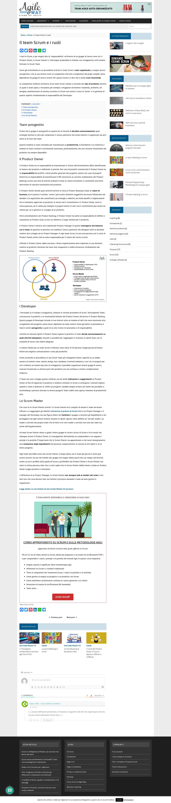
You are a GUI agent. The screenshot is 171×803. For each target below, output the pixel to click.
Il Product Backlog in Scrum (136, 195)
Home (23, 35)
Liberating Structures (118, 244)
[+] (63, 687)
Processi (113, 249)
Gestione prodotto (117, 229)
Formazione (114, 223)
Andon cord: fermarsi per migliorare (35, 767)
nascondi (35, 104)
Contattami (71, 757)
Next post (72, 617)
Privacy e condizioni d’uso (76, 772)
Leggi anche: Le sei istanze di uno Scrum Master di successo (46, 489)
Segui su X (70, 762)
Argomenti (43, 20)
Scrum (29, 35)
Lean (112, 239)
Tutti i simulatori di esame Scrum (124, 762)
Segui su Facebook (74, 767)
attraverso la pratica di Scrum (64, 411)
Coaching (113, 218)
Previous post (55, 617)
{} (60, 687)
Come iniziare (27, 21)
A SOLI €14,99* (63, 596)
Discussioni (70, 21)
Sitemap (70, 777)
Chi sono (70, 752)
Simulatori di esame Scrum (104, 21)
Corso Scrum (125, 21)
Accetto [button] (119, 800)
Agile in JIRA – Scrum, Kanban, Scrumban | (45, 704)
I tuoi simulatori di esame (122, 757)
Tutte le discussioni (119, 767)
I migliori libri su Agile (134, 43)
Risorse (57, 20)
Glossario (83, 21)
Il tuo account (117, 752)
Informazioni (128, 800)
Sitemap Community (120, 772)
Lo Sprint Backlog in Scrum (136, 158)
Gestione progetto (27, 646)
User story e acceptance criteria (138, 98)
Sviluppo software (117, 260)
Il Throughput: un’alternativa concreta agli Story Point (28, 651)
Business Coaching (74, 787)
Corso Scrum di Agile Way (76, 782)
